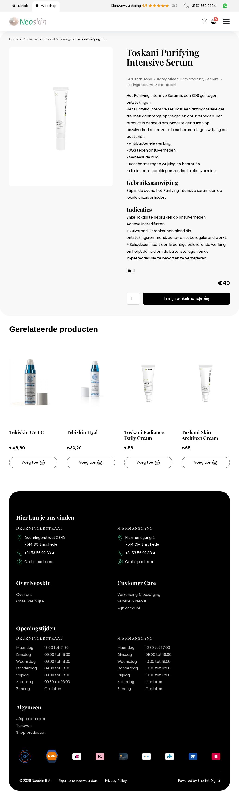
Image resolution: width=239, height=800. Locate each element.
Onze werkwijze (30, 601)
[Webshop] (38, 6)
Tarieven (24, 725)
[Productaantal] (133, 299)
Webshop (48, 5)
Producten (31, 39)
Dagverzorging (191, 79)
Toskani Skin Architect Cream (200, 435)
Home (14, 39)
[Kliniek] (14, 6)
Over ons (24, 594)
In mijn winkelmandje (182, 298)
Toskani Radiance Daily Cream (144, 435)
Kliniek (23, 5)
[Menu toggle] (226, 21)
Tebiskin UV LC (26, 432)
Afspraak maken (31, 719)
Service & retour (132, 601)
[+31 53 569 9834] (186, 5)
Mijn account (128, 608)
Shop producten (31, 732)
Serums (147, 84)
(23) (173, 5)
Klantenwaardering (129, 5)
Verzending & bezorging (139, 594)
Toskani (170, 84)
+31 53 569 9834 (203, 5)
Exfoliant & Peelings (57, 39)
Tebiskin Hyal (82, 432)
